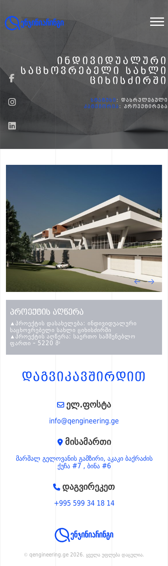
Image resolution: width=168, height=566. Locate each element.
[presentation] (137, 281)
